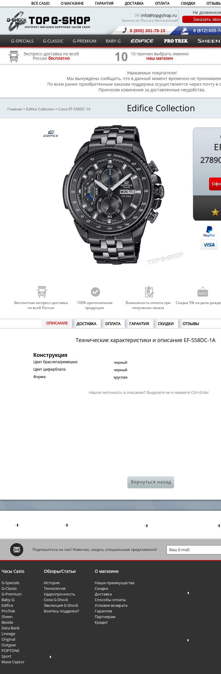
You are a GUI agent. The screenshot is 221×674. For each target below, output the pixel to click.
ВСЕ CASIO (40, 3)
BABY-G (113, 41)
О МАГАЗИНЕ (72, 3)
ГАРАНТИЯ (104, 3)
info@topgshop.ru (159, 15)
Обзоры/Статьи (60, 571)
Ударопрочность (59, 594)
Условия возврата (111, 605)
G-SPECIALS (22, 41)
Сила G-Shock (56, 599)
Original (8, 639)
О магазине (107, 571)
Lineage (8, 633)
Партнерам (105, 616)
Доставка (103, 594)
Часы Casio (12, 571)
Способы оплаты (110, 599)
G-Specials (10, 582)
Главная (14, 109)
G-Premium (11, 594)
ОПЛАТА (162, 3)
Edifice (7, 605)
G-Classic (9, 588)
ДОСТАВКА (134, 3)
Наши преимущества (114, 582)
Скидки (101, 588)
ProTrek (8, 611)
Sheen (7, 616)
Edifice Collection (40, 109)
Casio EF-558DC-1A (74, 109)
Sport (6, 656)
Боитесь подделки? (61, 611)
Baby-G (7, 599)
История (52, 582)
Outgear (8, 645)
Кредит (101, 622)
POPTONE (10, 650)
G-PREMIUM (85, 41)
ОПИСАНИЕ (57, 323)
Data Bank (10, 628)
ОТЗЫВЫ (191, 323)
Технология (55, 588)
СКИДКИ (188, 3)
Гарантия (103, 611)
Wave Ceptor (12, 661)
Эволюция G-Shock (61, 605)
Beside (7, 622)
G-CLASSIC (53, 41)
